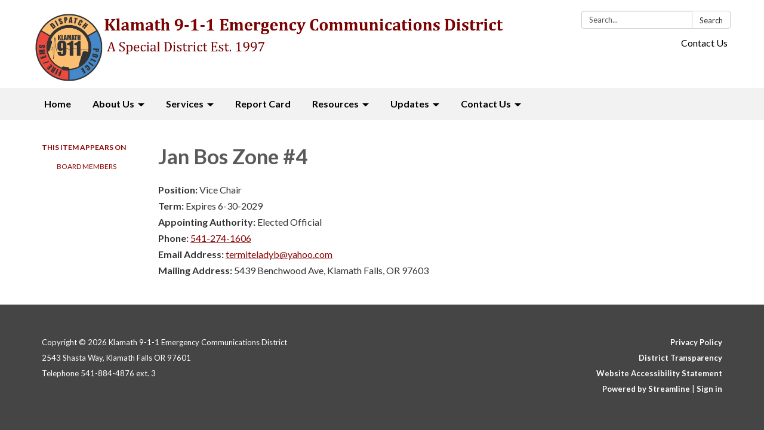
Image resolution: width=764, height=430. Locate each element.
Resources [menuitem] (335, 103)
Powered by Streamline (646, 389)
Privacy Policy (696, 342)
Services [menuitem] (185, 103)
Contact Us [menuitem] (486, 103)
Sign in (709, 389)
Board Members (86, 166)
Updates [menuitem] (409, 103)
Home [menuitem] (57, 103)
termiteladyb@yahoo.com (279, 254)
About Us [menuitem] (113, 103)
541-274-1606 (220, 238)
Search (711, 20)
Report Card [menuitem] (263, 103)
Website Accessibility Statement (659, 373)
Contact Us (704, 42)
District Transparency (680, 358)
